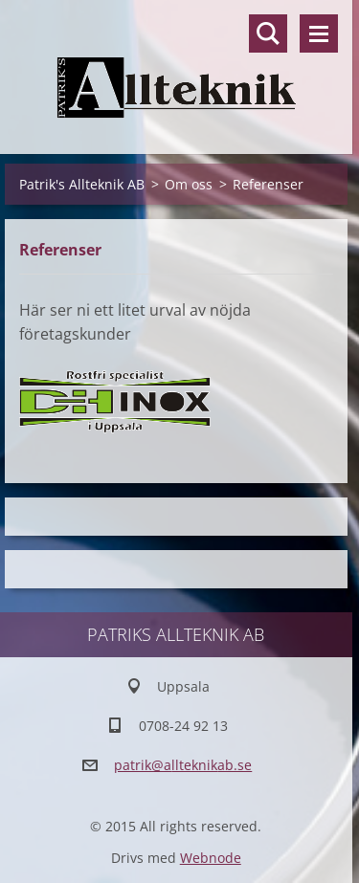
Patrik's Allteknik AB (82, 184)
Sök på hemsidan (268, 33)
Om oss (189, 184)
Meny (319, 33)
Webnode (210, 858)
